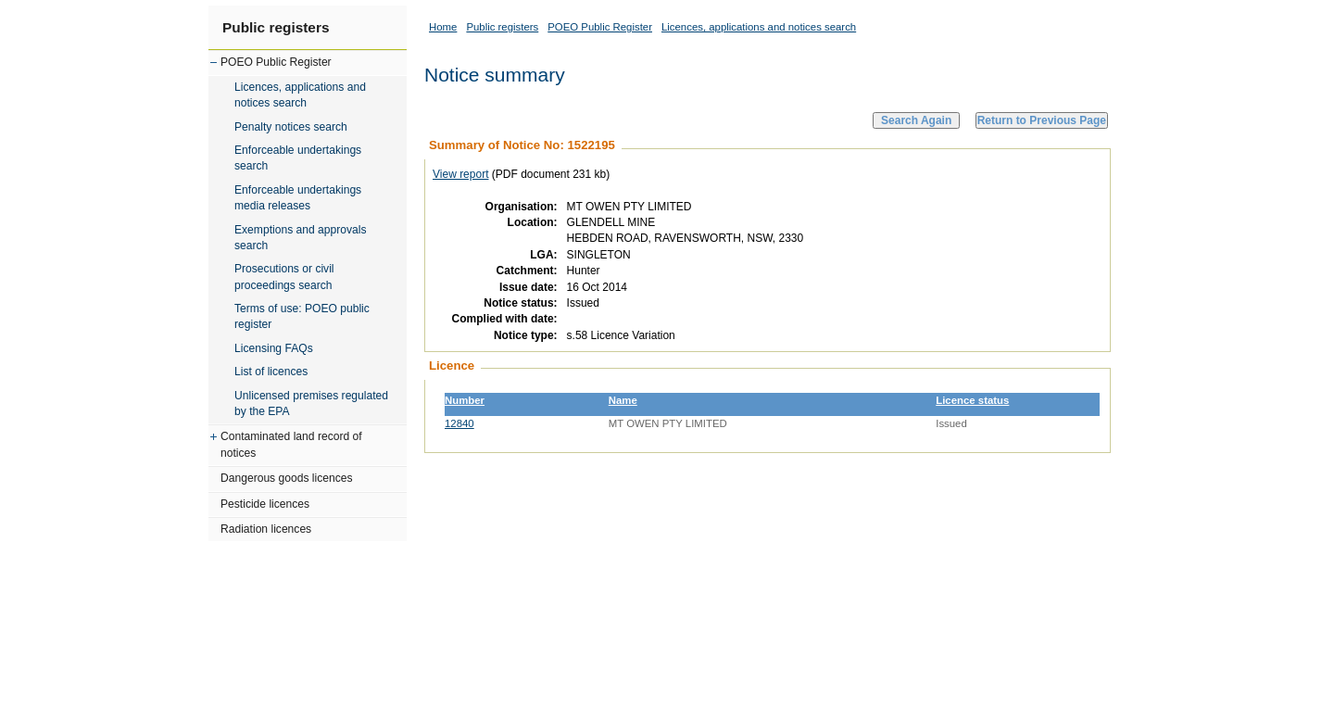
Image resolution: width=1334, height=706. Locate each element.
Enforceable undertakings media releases (297, 197)
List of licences (271, 371)
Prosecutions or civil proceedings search (284, 276)
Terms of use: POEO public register (302, 316)
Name (623, 400)
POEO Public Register (276, 62)
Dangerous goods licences (286, 478)
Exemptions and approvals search (300, 237)
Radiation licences (265, 529)
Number (465, 400)
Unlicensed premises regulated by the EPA (311, 403)
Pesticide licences (264, 504)
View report (460, 174)
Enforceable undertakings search (297, 158)
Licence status (972, 400)
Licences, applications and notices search (300, 95)
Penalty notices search (290, 126)
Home (443, 26)
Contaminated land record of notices (291, 444)
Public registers (275, 27)
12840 (459, 423)
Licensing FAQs (273, 348)
